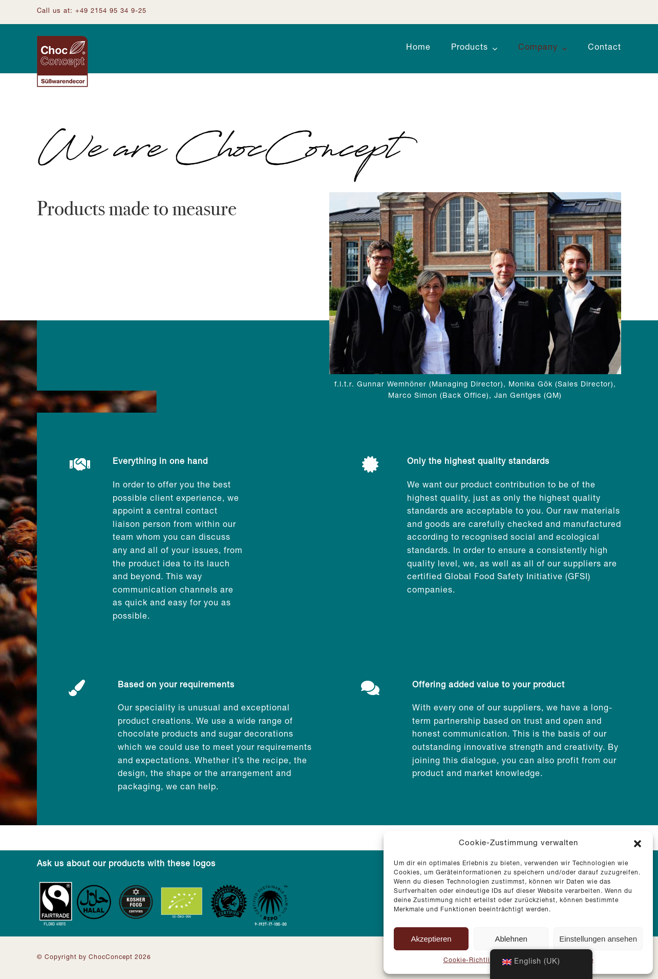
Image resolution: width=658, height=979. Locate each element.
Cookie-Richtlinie (471, 960)
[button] (637, 844)
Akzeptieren (431, 938)
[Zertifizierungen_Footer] (165, 884)
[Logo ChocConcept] (62, 40)
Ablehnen (511, 938)
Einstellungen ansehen (598, 938)
